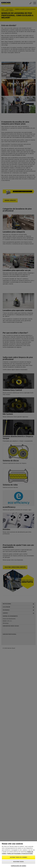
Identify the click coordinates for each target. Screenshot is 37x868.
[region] (18, 854)
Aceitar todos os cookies (18, 857)
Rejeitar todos (18, 861)
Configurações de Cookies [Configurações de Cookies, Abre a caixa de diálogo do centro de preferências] (18, 865)
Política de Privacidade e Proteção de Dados (20, 853)
